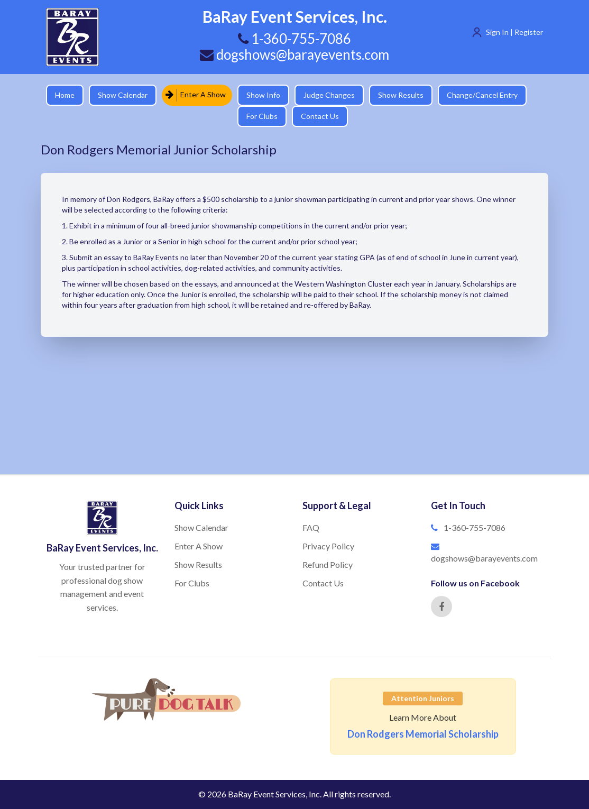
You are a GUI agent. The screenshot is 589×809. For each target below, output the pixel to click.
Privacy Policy (328, 546)
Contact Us (320, 116)
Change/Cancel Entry (482, 94)
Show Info (263, 94)
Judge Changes (329, 94)
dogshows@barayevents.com (294, 54)
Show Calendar (123, 94)
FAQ (310, 527)
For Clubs (262, 116)
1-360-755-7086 (474, 527)
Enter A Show (195, 95)
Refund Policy (327, 564)
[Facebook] (441, 606)
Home (65, 94)
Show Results (401, 94)
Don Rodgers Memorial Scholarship (423, 734)
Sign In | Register (514, 31)
